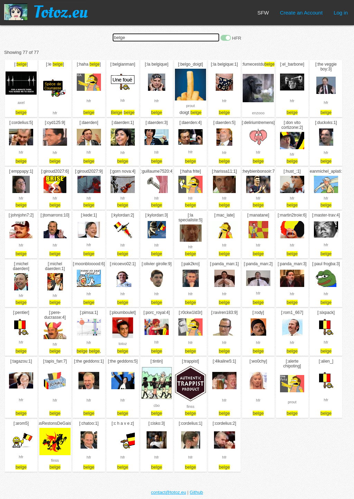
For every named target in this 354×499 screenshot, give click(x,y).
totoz (123, 344)
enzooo (258, 113)
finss (191, 406)
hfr (55, 113)
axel (21, 102)
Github (196, 492)
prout (190, 106)
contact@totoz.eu (168, 492)
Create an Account (301, 13)
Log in (341, 13)
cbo (156, 405)
